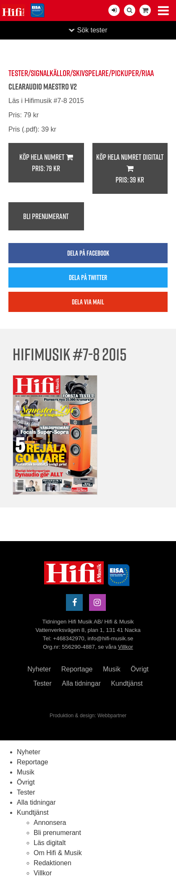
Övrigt (140, 669)
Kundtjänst (127, 683)
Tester (42, 683)
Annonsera (50, 822)
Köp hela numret (46, 163)
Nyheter (39, 669)
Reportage (77, 669)
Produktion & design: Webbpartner (88, 716)
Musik (112, 669)
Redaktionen (52, 863)
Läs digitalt (50, 842)
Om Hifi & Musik (58, 852)
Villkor (125, 647)
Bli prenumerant (46, 216)
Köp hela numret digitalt (130, 168)
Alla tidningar (81, 683)
